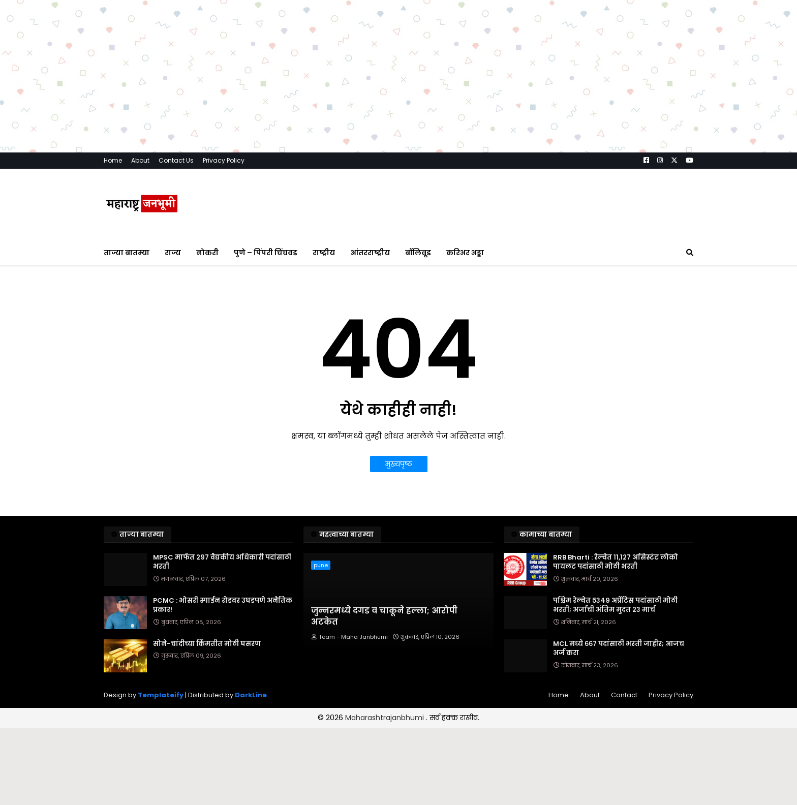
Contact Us (176, 160)
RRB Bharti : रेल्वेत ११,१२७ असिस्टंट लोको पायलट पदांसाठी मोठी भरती (615, 562)
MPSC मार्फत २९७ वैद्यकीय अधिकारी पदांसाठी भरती (222, 562)
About (140, 160)
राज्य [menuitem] (173, 252)
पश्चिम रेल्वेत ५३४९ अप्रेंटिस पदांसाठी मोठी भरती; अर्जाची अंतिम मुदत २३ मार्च (615, 605)
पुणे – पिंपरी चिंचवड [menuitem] (265, 252)
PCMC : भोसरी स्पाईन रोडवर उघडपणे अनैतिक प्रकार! (222, 605)
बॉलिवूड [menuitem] (418, 252)
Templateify (160, 695)
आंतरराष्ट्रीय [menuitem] (370, 252)
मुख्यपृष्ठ (398, 464)
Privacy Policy (223, 160)
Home (113, 160)
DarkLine (251, 695)
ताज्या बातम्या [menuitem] (126, 252)
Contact (624, 695)
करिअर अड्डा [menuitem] (465, 252)
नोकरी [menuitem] (207, 252)
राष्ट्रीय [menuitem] (324, 252)
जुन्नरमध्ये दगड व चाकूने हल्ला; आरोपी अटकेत (384, 616)
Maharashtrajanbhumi (385, 718)
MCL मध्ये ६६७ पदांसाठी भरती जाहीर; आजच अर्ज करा (618, 648)
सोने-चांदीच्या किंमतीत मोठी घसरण (207, 643)
